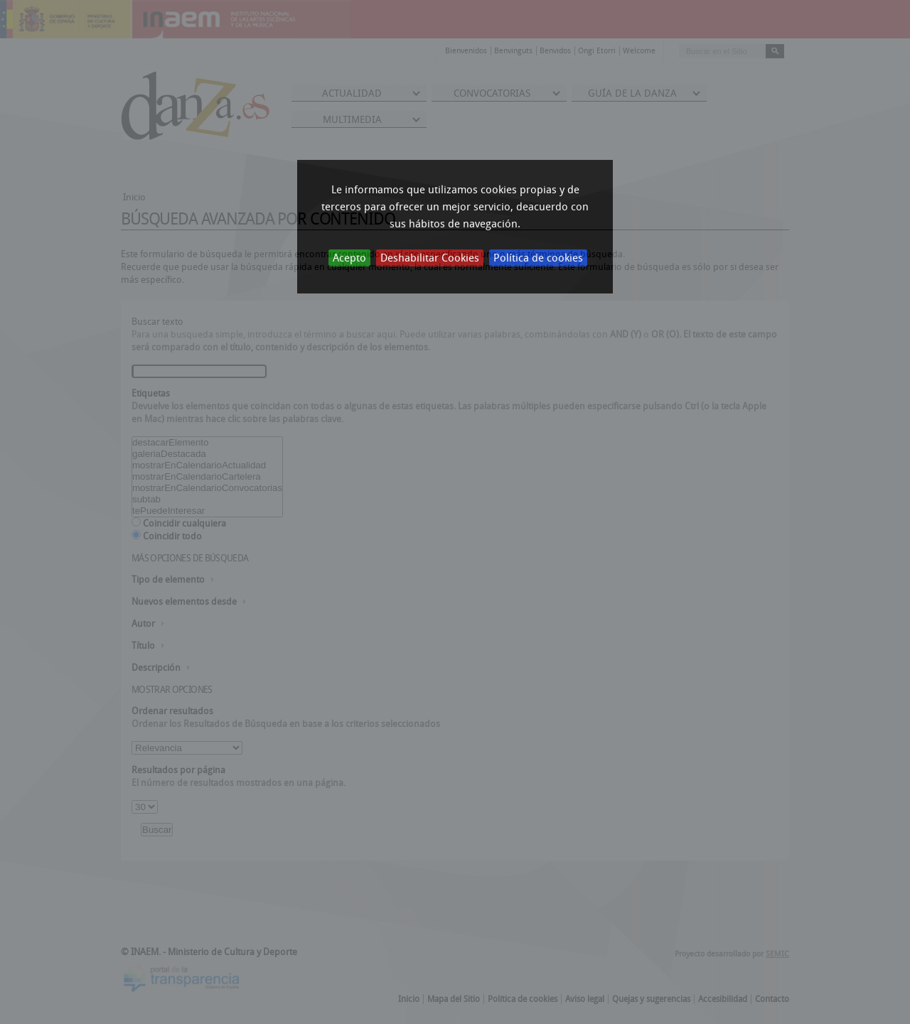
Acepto (349, 258)
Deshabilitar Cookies (429, 258)
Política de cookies (538, 258)
